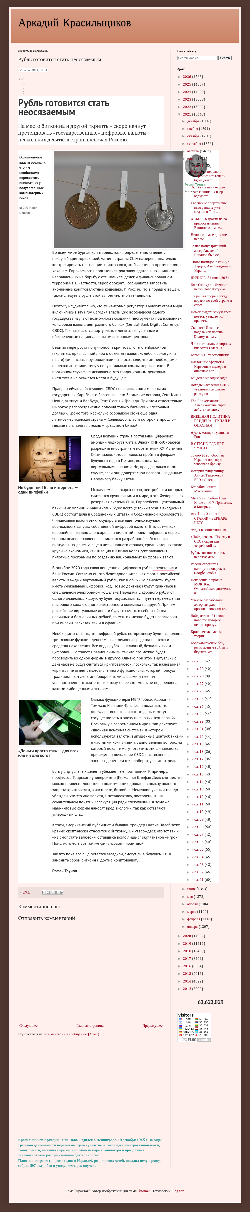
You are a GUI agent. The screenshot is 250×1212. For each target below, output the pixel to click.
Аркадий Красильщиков (74, 22)
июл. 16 (198, 767)
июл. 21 (198, 729)
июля (191, 159)
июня (191, 889)
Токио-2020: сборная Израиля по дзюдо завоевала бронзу (207, 460)
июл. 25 (198, 699)
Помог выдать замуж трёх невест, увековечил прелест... (211, 317)
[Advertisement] (91, 1087)
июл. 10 (198, 812)
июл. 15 (198, 774)
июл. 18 (198, 752)
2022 (187, 107)
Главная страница (90, 1026)
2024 (187, 92)
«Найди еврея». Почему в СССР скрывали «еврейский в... (210, 541)
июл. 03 (198, 865)
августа (193, 151)
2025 (187, 84)
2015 (187, 974)
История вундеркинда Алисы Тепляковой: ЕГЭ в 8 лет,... (207, 475)
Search (225, 58)
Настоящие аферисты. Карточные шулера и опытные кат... (208, 366)
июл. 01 (198, 880)
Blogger (177, 1191)
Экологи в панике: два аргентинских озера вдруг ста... (208, 192)
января (193, 927)
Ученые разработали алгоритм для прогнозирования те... (209, 605)
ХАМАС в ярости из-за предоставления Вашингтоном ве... (209, 223)
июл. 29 (198, 669)
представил (163, 567)
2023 (187, 99)
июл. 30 (198, 661)
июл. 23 (198, 714)
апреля (193, 904)
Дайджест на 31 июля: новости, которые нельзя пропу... (208, 620)
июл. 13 (198, 789)
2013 (187, 989)
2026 (187, 77)
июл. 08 (198, 827)
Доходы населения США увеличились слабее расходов (210, 389)
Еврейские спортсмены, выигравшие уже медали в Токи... (209, 208)
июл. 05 (198, 850)
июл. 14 (198, 782)
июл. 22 (198, 721)
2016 (187, 966)
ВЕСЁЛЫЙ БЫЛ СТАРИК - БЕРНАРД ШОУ (209, 519)
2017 (187, 959)
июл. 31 (198, 166)
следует (70, 295)
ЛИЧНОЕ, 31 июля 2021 (210, 278)
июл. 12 (198, 797)
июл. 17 (198, 759)
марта (192, 912)
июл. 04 (198, 857)
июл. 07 (198, 835)
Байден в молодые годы (209, 378)
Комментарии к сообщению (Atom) (71, 1034)
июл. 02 (198, 872)
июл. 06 (198, 842)
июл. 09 (198, 820)
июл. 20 (198, 737)
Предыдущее (152, 1026)
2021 (187, 114)
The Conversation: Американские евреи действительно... (208, 405)
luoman (145, 1191)
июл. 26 (198, 691)
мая (190, 897)
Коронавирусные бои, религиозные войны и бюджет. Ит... (209, 648)
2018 (187, 951)
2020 (187, 936)
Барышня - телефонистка (210, 355)
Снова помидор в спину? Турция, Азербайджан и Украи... (211, 266)
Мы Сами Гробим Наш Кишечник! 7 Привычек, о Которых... (211, 503)
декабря (193, 121)
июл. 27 (198, 684)
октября (193, 136)
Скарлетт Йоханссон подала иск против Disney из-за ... (206, 332)
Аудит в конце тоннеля (208, 530)
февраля (194, 919)
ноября (193, 129)
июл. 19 (198, 744)
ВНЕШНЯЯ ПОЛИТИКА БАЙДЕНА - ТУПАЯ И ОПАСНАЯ (210, 421)
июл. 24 (198, 706)
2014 (187, 981)
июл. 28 (198, 676)
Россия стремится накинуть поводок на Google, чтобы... (208, 569)
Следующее (28, 1026)
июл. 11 (198, 804)
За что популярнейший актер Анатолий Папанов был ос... (208, 250)
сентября (194, 144)
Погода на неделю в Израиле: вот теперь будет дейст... (208, 176)
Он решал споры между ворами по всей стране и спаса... (211, 301)
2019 (187, 944)
